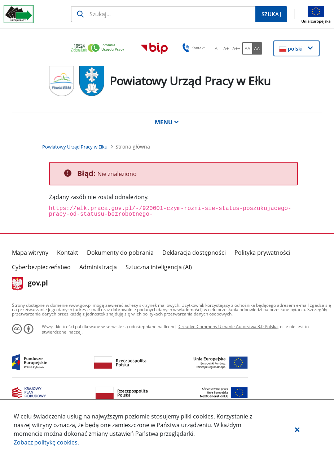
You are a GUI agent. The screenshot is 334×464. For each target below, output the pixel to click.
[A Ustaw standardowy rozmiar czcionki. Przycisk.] (216, 48)
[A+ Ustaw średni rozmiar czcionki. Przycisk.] (226, 48)
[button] (297, 429)
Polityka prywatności (262, 253)
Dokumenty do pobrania (120, 253)
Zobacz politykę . (46, 442)
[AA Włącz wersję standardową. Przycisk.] (247, 48)
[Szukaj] (163, 14)
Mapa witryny (30, 253)
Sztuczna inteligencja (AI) (159, 267)
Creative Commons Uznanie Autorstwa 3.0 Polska (228, 326)
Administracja (98, 267)
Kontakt (67, 253)
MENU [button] (167, 122)
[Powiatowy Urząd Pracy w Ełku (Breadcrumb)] (74, 146)
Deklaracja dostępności (194, 253)
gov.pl (30, 283)
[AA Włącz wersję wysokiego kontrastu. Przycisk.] (257, 48)
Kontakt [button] (192, 47)
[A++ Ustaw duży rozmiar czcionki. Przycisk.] (236, 48)
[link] (99, 48)
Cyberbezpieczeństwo (41, 267)
